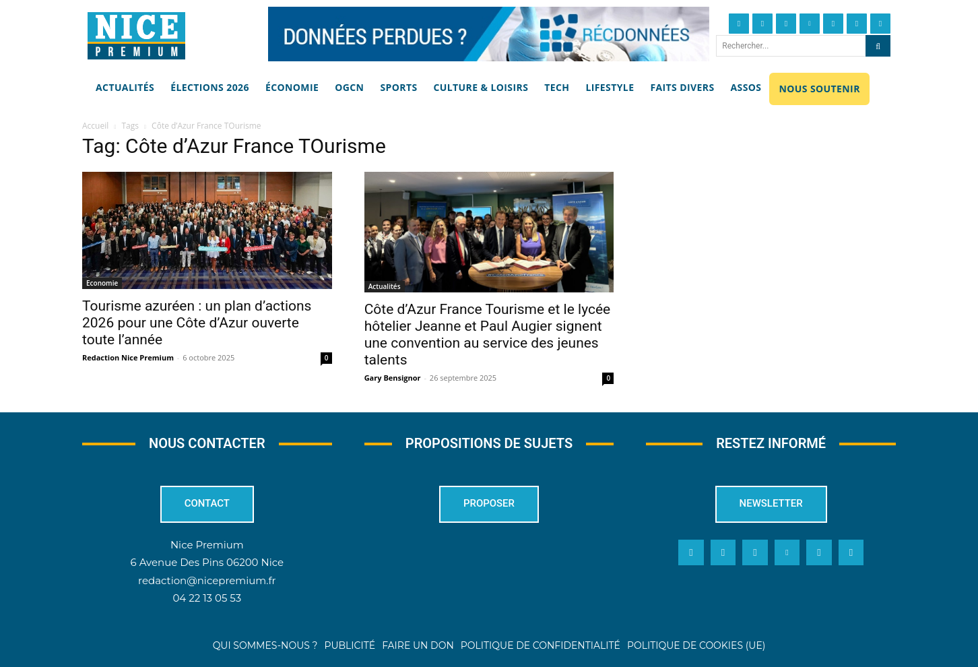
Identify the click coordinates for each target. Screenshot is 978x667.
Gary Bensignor (392, 378)
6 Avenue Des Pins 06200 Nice (207, 563)
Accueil (95, 125)
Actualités (384, 286)
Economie (102, 283)
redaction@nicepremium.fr (206, 580)
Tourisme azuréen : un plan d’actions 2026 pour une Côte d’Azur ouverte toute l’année (196, 323)
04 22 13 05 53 (206, 598)
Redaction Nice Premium (128, 357)
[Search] (878, 46)
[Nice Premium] (136, 35)
